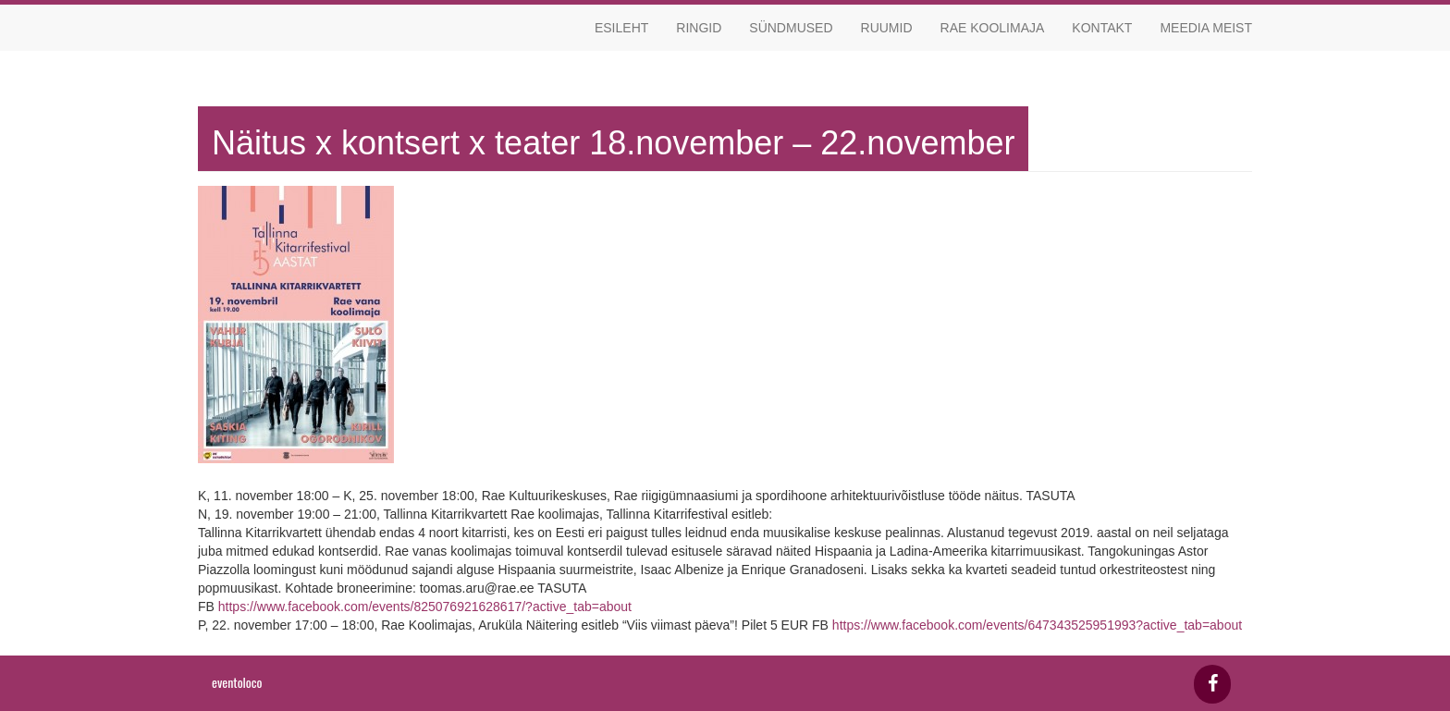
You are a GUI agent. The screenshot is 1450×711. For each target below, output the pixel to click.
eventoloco (237, 682)
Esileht (621, 27)
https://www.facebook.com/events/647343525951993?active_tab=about (1037, 625)
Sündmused (790, 27)
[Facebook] (1212, 684)
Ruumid (887, 27)
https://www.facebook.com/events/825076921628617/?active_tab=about (425, 606)
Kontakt (1102, 27)
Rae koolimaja (992, 27)
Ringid (698, 27)
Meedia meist (1206, 27)
